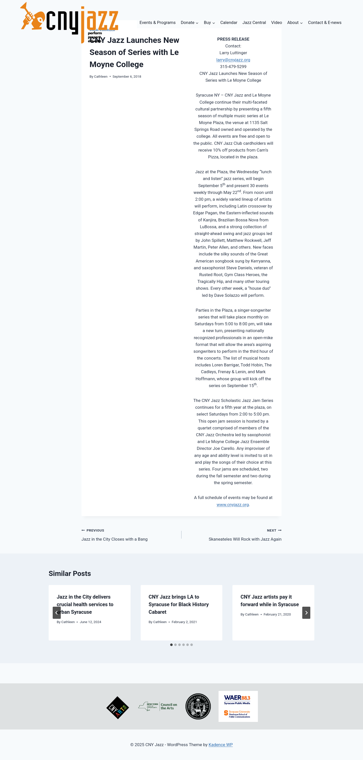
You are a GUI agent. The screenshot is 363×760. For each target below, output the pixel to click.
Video (276, 22)
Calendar (228, 22)
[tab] (171, 645)
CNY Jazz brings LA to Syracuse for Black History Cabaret (179, 604)
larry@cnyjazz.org (233, 59)
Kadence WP (221, 744)
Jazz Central (254, 22)
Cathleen (100, 76)
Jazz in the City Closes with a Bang (129, 534)
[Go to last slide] (57, 613)
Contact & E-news (325, 22)
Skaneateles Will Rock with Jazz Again (234, 534)
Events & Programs (158, 22)
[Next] (306, 613)
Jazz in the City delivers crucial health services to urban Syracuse (85, 604)
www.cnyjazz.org (233, 504)
